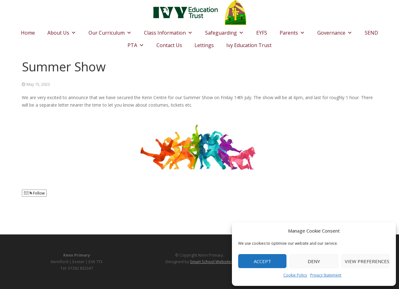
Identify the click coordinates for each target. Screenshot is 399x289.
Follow (34, 193)
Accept (262, 261)
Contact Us (169, 45)
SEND (371, 32)
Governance (334, 31)
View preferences (367, 261)
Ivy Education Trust (249, 45)
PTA (135, 43)
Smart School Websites (211, 261)
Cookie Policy (295, 275)
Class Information (168, 31)
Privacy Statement (325, 275)
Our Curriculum (110, 31)
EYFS (261, 32)
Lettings (204, 45)
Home (28, 32)
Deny (314, 261)
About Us (61, 31)
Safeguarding (224, 31)
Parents (292, 31)
